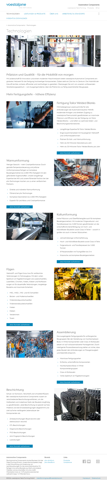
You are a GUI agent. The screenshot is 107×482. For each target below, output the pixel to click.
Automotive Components (16, 25)
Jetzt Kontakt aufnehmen (69, 153)
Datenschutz (96, 478)
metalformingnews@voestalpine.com (49, 478)
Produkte (90, 8)
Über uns (54, 14)
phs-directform (50, 462)
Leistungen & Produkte (34, 14)
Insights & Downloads (16, 18)
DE (97, 8)
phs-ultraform (49, 460)
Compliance (68, 462)
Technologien (13, 14)
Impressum (86, 478)
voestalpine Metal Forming (77, 8)
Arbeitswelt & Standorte (73, 14)
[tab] (13, 13)
